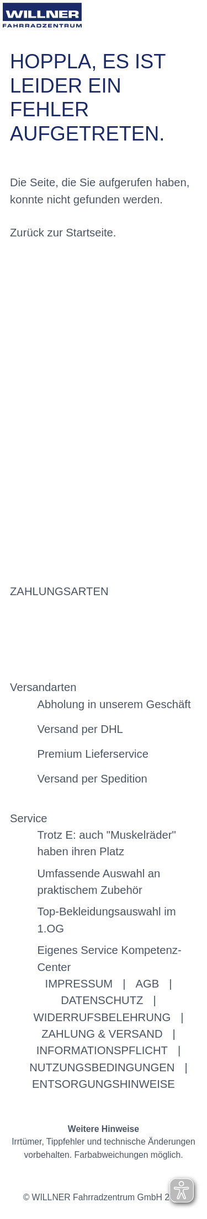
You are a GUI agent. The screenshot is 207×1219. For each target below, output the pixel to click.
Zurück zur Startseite (61, 232)
